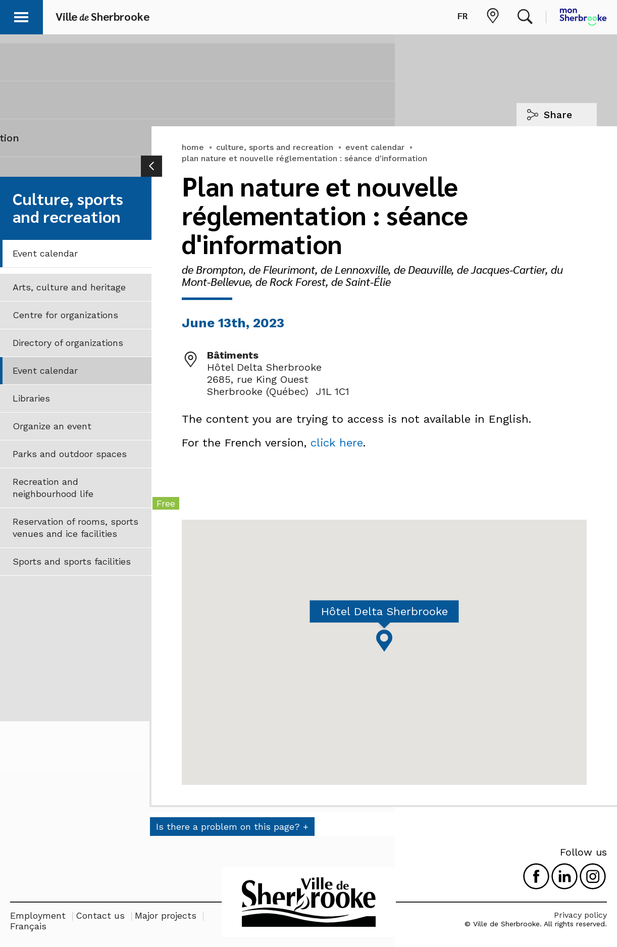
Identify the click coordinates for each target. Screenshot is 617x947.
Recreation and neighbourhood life (53, 487)
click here (337, 442)
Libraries (31, 398)
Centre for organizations (65, 315)
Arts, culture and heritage (69, 287)
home (193, 147)
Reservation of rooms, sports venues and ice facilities (75, 527)
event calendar (374, 147)
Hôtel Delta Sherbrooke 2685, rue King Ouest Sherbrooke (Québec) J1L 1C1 (278, 379)
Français (28, 926)
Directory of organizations (68, 342)
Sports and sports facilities (72, 561)
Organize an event (52, 426)
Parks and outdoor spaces (70, 453)
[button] (21, 15)
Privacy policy (580, 915)
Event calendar (45, 253)
